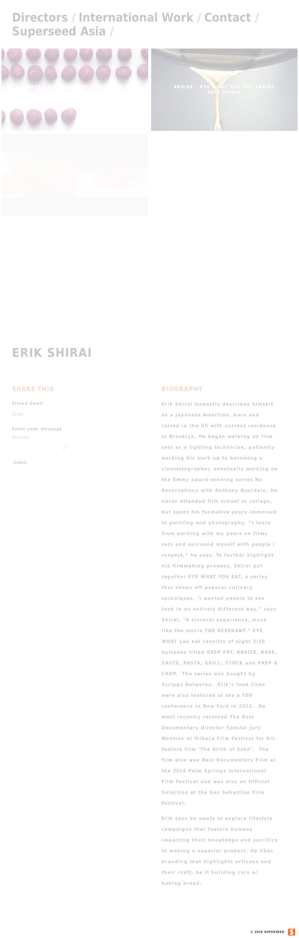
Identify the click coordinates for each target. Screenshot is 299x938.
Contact (227, 17)
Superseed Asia (59, 31)
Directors (40, 17)
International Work (136, 17)
